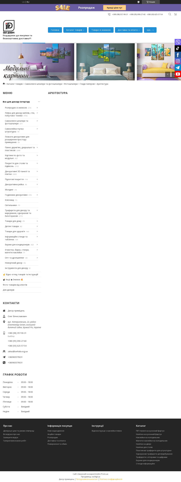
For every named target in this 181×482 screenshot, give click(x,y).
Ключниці (9, 200)
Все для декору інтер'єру (16, 101)
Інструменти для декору (16, 268)
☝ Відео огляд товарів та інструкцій (20, 274)
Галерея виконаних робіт (14, 440)
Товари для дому (13, 221)
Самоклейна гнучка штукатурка (14, 130)
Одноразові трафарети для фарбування (154, 454)
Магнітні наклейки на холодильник (152, 440)
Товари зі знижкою (101, 29)
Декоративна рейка (14, 184)
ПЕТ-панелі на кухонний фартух (150, 430)
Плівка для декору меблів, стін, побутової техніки (20, 114)
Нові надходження (56, 430)
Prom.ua (104, 474)
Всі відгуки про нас (11, 434)
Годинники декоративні (16, 195)
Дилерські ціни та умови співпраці (18, 430)
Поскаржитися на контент (87, 479)
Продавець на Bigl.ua (90, 476)
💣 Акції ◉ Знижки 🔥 (13, 279)
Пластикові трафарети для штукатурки (153, 450)
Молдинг (9, 189)
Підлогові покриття (14, 179)
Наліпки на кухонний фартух (149, 434)
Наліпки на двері (143, 444)
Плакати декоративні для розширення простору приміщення (17, 139)
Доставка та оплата (128, 29)
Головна (55, 29)
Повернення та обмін (57, 444)
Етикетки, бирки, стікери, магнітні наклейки (17, 251)
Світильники (11, 205)
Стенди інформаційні (145, 463)
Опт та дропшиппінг (14, 257)
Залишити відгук (10, 437)
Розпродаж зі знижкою (16, 107)
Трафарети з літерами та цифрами (151, 457)
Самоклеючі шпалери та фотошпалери (43, 84)
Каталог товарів (74, 29)
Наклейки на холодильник (148, 437)
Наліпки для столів (144, 447)
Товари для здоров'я (15, 231)
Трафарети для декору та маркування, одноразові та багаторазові (18, 213)
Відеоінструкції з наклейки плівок (107, 430)
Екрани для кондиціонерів (17, 244)
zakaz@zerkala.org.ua (18, 351)
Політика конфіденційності (111, 479)
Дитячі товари (12, 226)
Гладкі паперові (87, 84)
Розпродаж (53, 437)
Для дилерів (8, 289)
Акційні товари (54, 434)
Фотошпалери (71, 84)
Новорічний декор (13, 262)
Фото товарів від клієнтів (15, 284)
